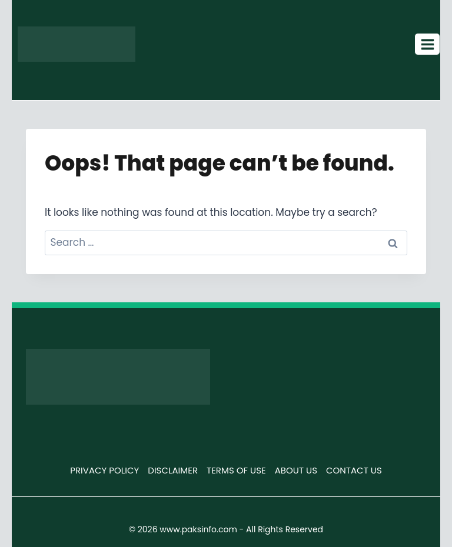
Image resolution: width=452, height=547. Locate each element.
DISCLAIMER (173, 470)
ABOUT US (296, 470)
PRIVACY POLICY (104, 470)
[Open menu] (427, 44)
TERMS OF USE (236, 470)
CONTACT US (354, 470)
